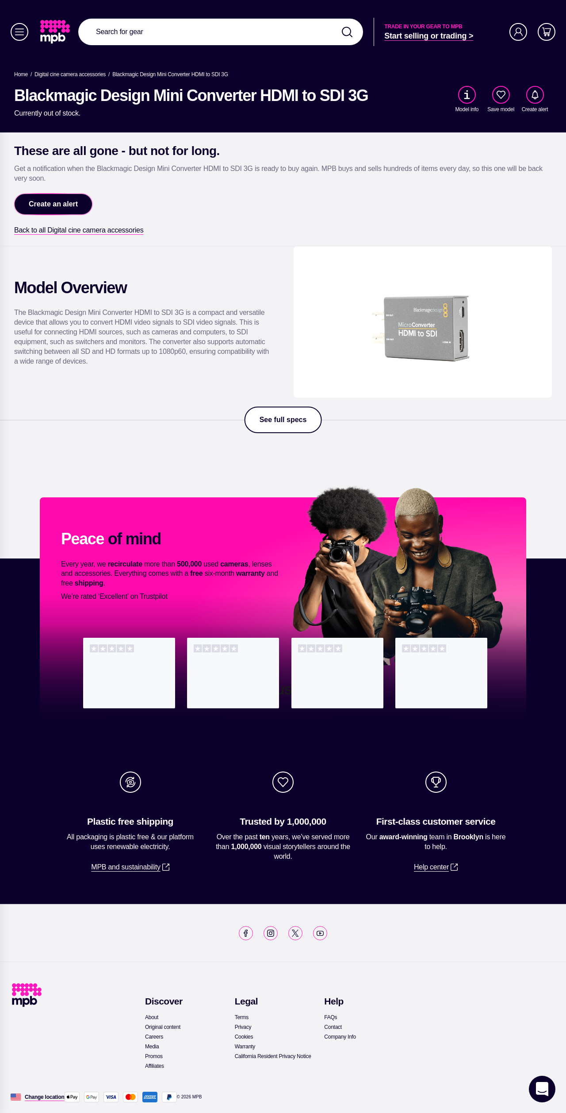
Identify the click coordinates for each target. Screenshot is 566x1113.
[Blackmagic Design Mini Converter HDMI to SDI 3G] (170, 74)
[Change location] (45, 1097)
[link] (56, 32)
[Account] (518, 32)
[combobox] (220, 32)
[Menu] (19, 32)
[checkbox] (501, 95)
